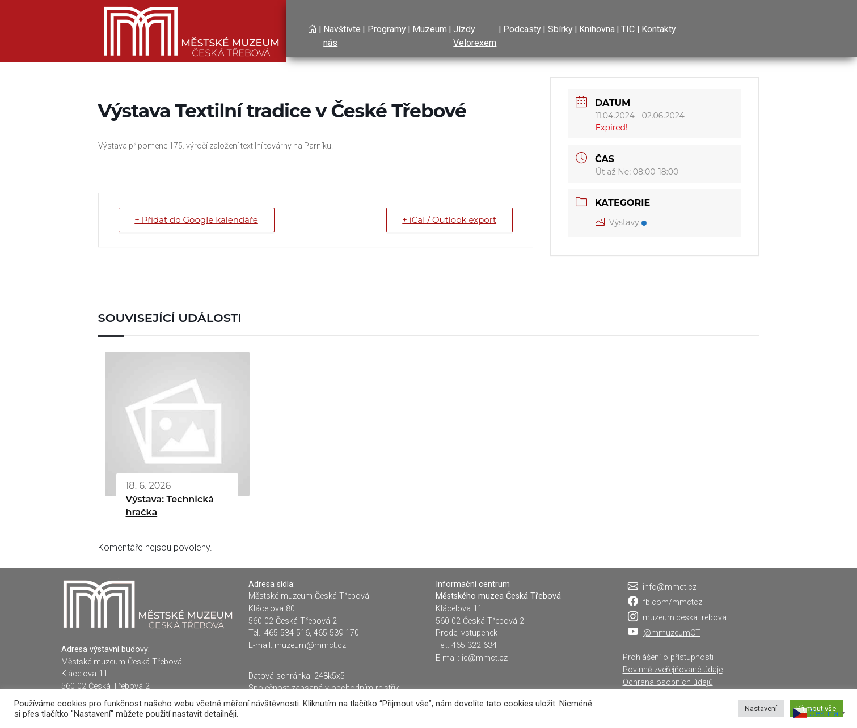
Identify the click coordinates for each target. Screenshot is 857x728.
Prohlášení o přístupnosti (668, 657)
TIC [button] (628, 29)
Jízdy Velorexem (474, 36)
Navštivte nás (342, 36)
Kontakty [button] (658, 29)
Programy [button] (387, 29)
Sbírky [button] (560, 29)
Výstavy (621, 222)
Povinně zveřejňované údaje (673, 670)
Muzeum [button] (429, 29)
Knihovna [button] (597, 29)
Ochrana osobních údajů (668, 682)
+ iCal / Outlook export (449, 219)
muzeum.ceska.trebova (685, 618)
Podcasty (522, 29)
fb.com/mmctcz (672, 602)
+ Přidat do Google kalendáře (197, 219)
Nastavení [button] (761, 708)
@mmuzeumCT (671, 633)
